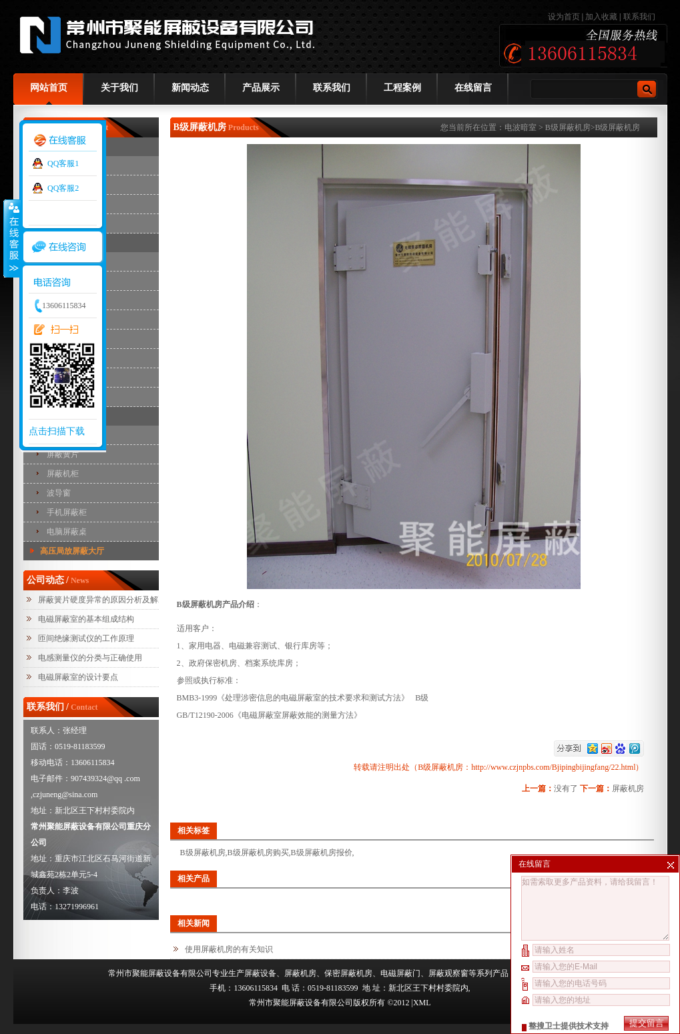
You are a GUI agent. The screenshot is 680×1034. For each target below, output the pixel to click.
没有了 (566, 788)
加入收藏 (601, 16)
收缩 (11, 238)
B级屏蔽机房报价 (321, 852)
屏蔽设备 (260, 973)
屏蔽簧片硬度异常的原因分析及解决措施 (110, 599)
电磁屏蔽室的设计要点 (78, 677)
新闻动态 (190, 88)
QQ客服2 (63, 188)
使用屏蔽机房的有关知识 (229, 949)
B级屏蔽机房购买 (258, 852)
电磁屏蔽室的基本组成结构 (86, 619)
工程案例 (402, 88)
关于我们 (119, 88)
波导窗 (59, 493)
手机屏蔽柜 (67, 512)
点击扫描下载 (57, 431)
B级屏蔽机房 (568, 127)
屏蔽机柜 (63, 473)
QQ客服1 (63, 163)
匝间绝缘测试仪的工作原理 (86, 638)
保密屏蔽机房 (348, 973)
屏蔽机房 (628, 788)
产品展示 (261, 88)
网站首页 (48, 88)
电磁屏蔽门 (400, 973)
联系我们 (639, 16)
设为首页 (565, 16)
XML (422, 1002)
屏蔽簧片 (63, 454)
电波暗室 (520, 127)
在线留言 (473, 88)
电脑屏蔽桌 (67, 531)
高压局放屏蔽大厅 (72, 551)
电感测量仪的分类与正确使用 (90, 657)
